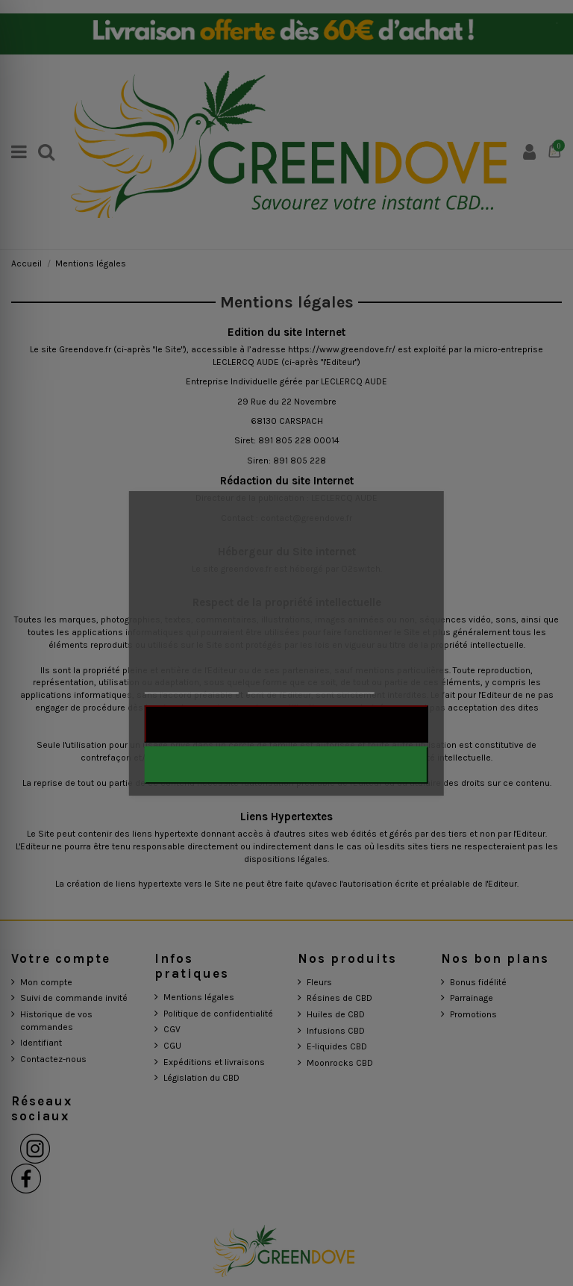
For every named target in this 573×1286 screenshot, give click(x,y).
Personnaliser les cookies (310, 686)
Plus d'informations (192, 686)
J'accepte (286, 765)
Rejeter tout (286, 724)
